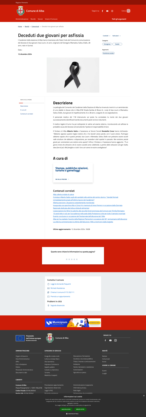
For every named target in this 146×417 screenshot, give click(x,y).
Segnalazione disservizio (53, 388)
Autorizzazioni (78, 369)
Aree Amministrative (23, 359)
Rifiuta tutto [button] (80, 409)
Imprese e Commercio (52, 364)
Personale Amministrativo (24, 370)
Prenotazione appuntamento (54, 385)
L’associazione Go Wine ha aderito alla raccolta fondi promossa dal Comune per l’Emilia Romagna (88, 211)
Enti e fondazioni (21, 364)
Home (20, 26)
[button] (73, 414)
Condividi (107, 36)
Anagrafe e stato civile (52, 356)
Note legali (77, 390)
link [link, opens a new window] (90, 405)
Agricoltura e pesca (79, 372)
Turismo (47, 372)
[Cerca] (128, 10)
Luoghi (104, 373)
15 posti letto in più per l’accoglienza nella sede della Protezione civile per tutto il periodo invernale (89, 213)
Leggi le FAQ (49, 390)
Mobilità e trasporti (51, 375)
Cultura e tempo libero (52, 359)
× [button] (144, 396)
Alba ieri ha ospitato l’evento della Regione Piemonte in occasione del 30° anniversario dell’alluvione (90, 219)
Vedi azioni (116, 36)
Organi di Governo (22, 356)
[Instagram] (110, 10)
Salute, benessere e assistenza (83, 367)
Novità (27, 26)
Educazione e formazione (81, 356)
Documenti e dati (21, 372)
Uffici (17, 361)
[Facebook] (100, 10)
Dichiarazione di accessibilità (82, 393)
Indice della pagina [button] (26, 100)
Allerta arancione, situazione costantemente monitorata (73, 202)
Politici (18, 367)
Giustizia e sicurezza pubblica (83, 359)
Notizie (104, 356)
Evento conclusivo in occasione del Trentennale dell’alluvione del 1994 (79, 216)
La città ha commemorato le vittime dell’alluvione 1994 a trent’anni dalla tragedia (83, 221)
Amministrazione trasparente (83, 385)
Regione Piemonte (22, 2)
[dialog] (73, 405)
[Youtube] (105, 10)
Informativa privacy (79, 388)
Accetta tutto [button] (66, 409)
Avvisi (104, 361)
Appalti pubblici (50, 367)
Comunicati (35, 26)
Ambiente (76, 364)
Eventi (104, 370)
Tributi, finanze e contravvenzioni (84, 361)
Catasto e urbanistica (52, 370)
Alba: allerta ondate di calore (63, 194)
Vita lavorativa (49, 361)
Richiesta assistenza (51, 393)
